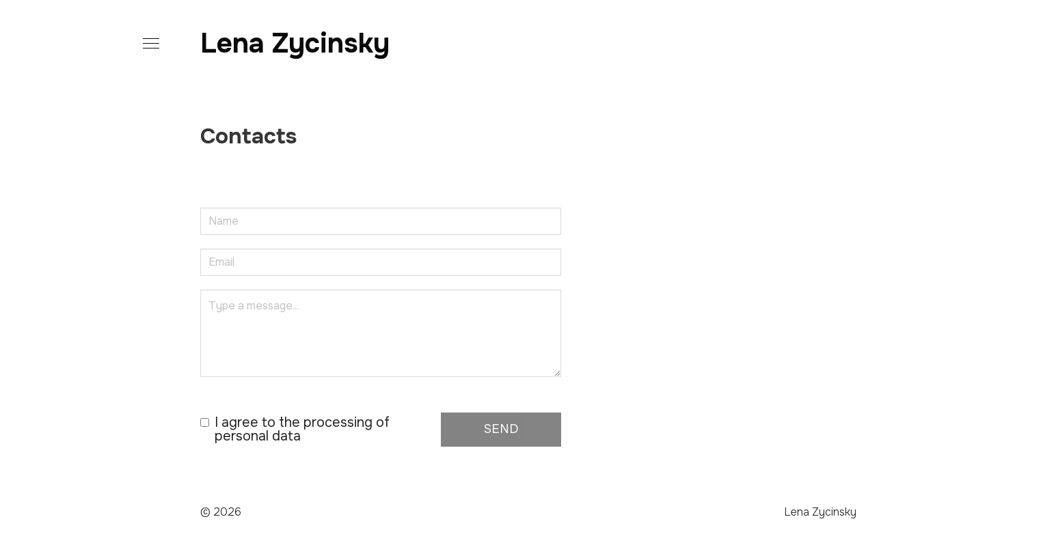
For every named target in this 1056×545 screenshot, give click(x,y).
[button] (148, 43)
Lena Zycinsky (295, 43)
